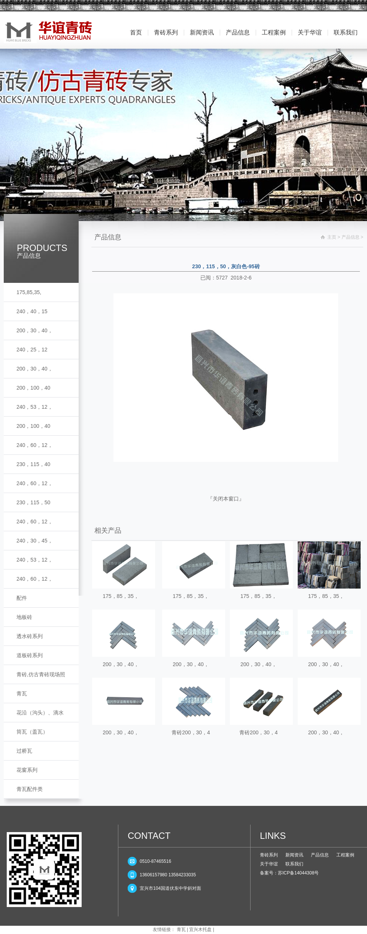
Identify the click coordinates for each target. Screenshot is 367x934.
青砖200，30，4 (191, 732)
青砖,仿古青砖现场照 (40, 674)
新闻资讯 (202, 32)
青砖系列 (166, 32)
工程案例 (274, 32)
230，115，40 (33, 464)
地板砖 (24, 617)
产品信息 (238, 32)
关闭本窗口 (226, 499)
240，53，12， (34, 407)
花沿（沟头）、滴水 (40, 713)
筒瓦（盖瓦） (32, 732)
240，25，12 (32, 350)
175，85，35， (121, 596)
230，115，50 (33, 502)
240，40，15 (32, 311)
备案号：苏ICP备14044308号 (289, 873)
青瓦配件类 (29, 789)
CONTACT (149, 836)
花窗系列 (26, 770)
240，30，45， (34, 541)
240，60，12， (34, 445)
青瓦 (21, 693)
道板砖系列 (29, 655)
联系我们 (346, 32)
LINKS (273, 836)
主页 (331, 237)
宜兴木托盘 (200, 929)
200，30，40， (34, 330)
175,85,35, (28, 292)
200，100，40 (33, 388)
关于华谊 (310, 32)
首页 (136, 32)
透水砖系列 (29, 636)
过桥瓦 (24, 751)
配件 (21, 598)
